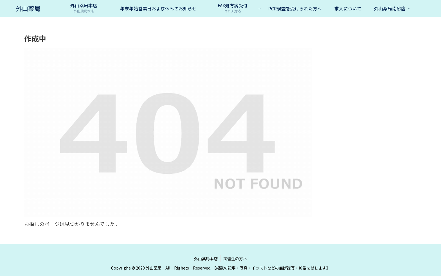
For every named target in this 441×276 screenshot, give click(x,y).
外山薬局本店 (206, 258)
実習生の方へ (235, 258)
